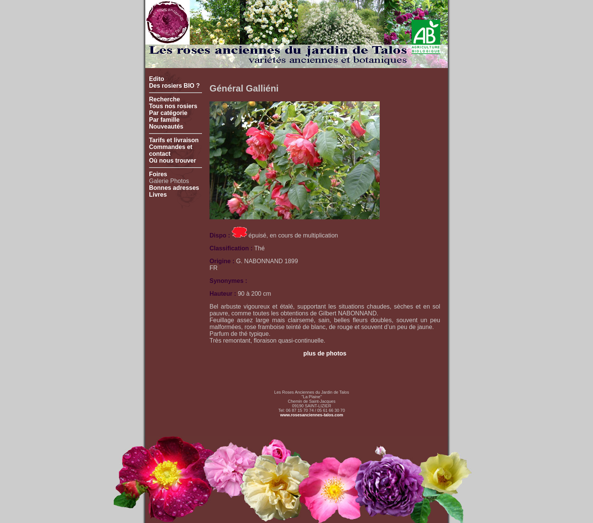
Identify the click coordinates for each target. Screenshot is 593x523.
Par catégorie (168, 113)
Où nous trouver (172, 160)
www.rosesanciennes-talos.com (311, 415)
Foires (158, 174)
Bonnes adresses (174, 188)
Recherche (164, 99)
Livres (158, 194)
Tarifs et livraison (174, 140)
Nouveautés (166, 126)
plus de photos (324, 353)
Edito (156, 79)
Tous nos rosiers (173, 106)
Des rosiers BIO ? (174, 85)
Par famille (164, 119)
